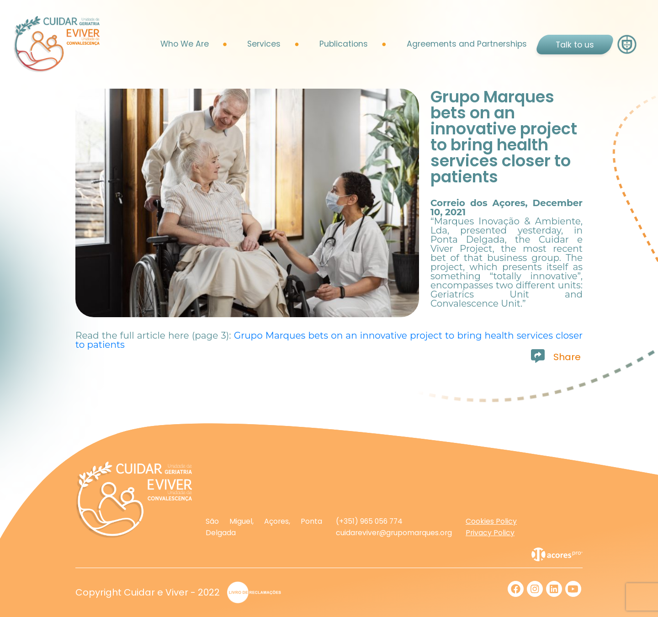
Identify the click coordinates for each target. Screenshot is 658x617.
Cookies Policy (491, 521)
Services (264, 43)
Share (567, 357)
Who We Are (184, 43)
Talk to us (575, 44)
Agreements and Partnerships (467, 43)
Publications (343, 43)
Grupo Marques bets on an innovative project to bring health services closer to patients (329, 340)
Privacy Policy (490, 532)
